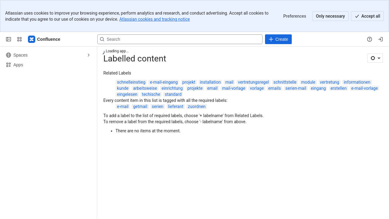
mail (229, 82)
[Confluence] (44, 39)
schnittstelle (285, 82)
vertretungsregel (253, 82)
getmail (140, 106)
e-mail (123, 106)
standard (173, 94)
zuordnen (196, 106)
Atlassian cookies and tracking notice (154, 19)
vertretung (329, 82)
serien (158, 106)
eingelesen (127, 94)
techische (151, 94)
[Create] (278, 39)
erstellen (338, 88)
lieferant (176, 106)
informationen (357, 82)
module (308, 82)
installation (210, 82)
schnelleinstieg (131, 82)
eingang (318, 88)
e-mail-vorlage (364, 88)
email (212, 88)
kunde (123, 88)
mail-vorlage (233, 88)
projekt (188, 82)
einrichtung (172, 88)
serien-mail (295, 88)
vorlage (257, 88)
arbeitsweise (145, 88)
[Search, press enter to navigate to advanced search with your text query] (180, 39)
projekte (194, 88)
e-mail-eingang (164, 82)
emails (274, 88)
